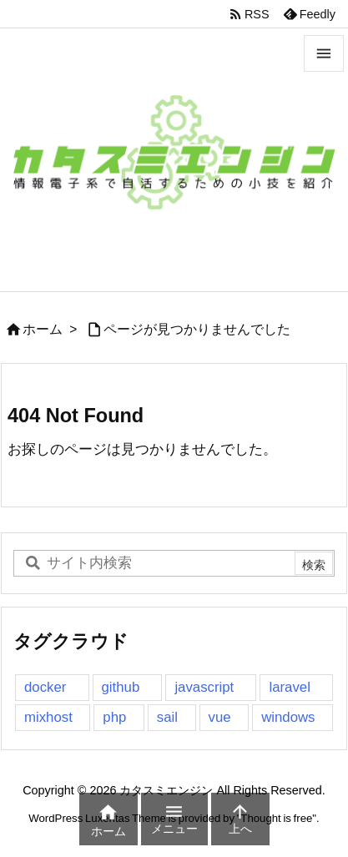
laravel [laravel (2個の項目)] (289, 687)
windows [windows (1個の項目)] (288, 717)
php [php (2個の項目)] (114, 717)
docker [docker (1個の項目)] (45, 687)
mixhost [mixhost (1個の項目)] (48, 717)
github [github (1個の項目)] (121, 687)
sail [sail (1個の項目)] (167, 717)
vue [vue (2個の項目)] (220, 717)
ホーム (43, 329)
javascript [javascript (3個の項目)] (204, 687)
